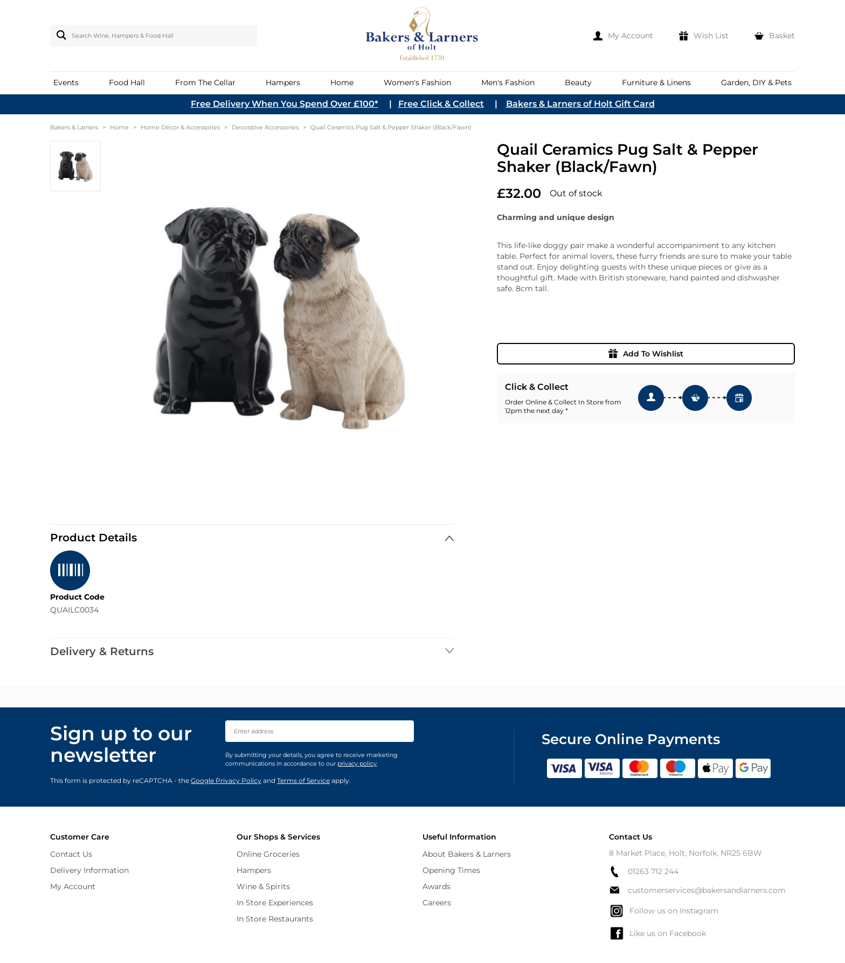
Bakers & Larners (74, 127)
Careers (436, 902)
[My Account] (623, 35)
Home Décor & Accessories (180, 127)
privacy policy (357, 763)
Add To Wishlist (645, 354)
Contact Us (71, 854)
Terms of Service (303, 780)
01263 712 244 (643, 871)
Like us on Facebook (657, 933)
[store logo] (423, 35)
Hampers (254, 870)
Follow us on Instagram (663, 910)
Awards (436, 886)
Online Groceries (268, 854)
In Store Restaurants (275, 919)
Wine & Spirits (263, 886)
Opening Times (451, 870)
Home (119, 127)
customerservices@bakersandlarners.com (697, 890)
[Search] (59, 35)
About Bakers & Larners (466, 854)
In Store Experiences (275, 902)
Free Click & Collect (441, 104)
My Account (72, 886)
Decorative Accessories (265, 127)
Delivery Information (89, 870)
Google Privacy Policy (226, 780)
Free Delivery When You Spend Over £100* (284, 104)
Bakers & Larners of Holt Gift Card (580, 104)
